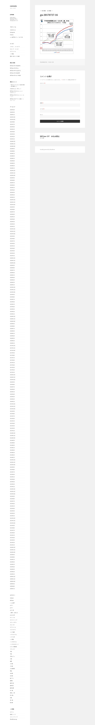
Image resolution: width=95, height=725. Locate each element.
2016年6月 (12, 389)
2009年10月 (12, 581)
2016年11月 (12, 377)
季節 (11, 671)
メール (42, 109)
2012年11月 (12, 491)
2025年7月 (12, 124)
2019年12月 (12, 287)
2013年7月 (12, 472)
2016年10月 (12, 379)
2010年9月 (12, 554)
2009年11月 (12, 579)
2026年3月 (12, 112)
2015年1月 (12, 430)
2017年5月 (12, 362)
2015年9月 (12, 411)
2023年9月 (12, 177)
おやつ (11, 605)
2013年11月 (12, 462)
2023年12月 (12, 170)
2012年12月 (12, 489)
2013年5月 (12, 477)
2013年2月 (12, 484)
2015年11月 (12, 406)
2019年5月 (12, 304)
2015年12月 (12, 404)
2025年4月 (12, 131)
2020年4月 (12, 277)
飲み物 (11, 702)
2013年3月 (12, 481)
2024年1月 (12, 168)
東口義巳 (13, 86)
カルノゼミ (12, 624)
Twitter (12, 34)
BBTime (12, 600)
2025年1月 (12, 139)
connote (13, 6)
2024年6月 (12, 156)
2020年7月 (12, 270)
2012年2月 (12, 513)
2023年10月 (12, 175)
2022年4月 (12, 219)
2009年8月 (12, 586)
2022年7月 (12, 212)
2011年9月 (12, 525)
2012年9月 (12, 496)
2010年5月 (12, 564)
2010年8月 (12, 557)
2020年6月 (12, 272)
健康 (11, 661)
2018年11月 (12, 319)
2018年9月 (12, 323)
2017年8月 (12, 355)
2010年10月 (12, 552)
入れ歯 (11, 663)
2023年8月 (12, 180)
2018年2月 (12, 340)
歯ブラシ (12, 678)
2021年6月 (12, 243)
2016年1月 (12, 401)
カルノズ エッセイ (14, 49)
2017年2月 (12, 370)
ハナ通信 (12, 54)
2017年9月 (12, 353)
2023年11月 (12, 173)
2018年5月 (12, 333)
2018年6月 (12, 331)
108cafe (12, 598)
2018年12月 (12, 316)
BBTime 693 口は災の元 (15, 70)
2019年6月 (12, 301)
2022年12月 (12, 199)
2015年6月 (12, 418)
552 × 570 (51, 62)
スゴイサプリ (13, 629)
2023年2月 (12, 195)
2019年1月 (12, 314)
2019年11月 (12, 289)
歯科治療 (12, 688)
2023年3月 (12, 192)
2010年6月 (12, 562)
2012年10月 (12, 494)
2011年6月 (12, 532)
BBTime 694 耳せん (14, 68)
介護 (11, 658)
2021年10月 (12, 233)
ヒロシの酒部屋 (13, 646)
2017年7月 (12, 357)
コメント (42, 83)
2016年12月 (12, 374)
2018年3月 (12, 338)
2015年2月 (12, 428)
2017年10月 (12, 350)
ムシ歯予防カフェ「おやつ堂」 (17, 37)
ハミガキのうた (13, 641)
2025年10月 (12, 119)
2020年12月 (12, 258)
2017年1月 (12, 372)
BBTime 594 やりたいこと (16, 91)
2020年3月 (12, 280)
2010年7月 (12, 559)
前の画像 (44, 10)
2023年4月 (12, 190)
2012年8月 (12, 498)
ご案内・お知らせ (14, 612)
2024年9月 (12, 148)
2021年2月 (12, 253)
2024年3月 (12, 163)
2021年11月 (12, 231)
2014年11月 (12, 435)
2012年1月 (12, 515)
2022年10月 (12, 204)
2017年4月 (12, 365)
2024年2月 (12, 165)
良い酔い (12, 695)
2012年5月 (12, 506)
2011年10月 (12, 523)
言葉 (11, 697)
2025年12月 (12, 117)
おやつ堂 (12, 610)
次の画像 (49, 10)
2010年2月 (12, 571)
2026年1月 (12, 114)
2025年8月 (12, 122)
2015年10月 (12, 408)
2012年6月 (12, 503)
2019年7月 (12, 299)
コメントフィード (14, 717)
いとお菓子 (12, 603)
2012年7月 (12, 501)
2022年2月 (12, 224)
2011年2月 (12, 542)
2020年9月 (12, 265)
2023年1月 (12, 197)
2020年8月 (12, 267)
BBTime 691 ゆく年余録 (15, 75)
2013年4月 (12, 479)
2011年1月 (12, 545)
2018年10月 (12, 321)
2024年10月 (12, 146)
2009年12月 (12, 576)
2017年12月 (12, 345)
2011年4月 (12, 537)
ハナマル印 (12, 637)
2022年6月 (12, 214)
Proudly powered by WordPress (47, 149)
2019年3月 (12, 309)
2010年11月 (12, 549)
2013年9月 (12, 467)
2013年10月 (12, 464)
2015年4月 (12, 423)
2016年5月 (12, 391)
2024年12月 (12, 141)
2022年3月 (12, 221)
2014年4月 (12, 450)
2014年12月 (12, 433)
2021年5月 (12, 246)
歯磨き (11, 680)
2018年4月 (12, 336)
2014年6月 (12, 445)
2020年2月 (12, 282)
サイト (41, 114)
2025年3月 (12, 134)
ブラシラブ (12, 649)
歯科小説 (12, 683)
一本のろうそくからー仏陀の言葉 (17, 84)
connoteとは (13, 30)
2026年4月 (12, 109)
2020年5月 (12, 275)
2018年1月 (12, 343)
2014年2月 (12, 455)
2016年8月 (12, 384)
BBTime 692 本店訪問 (15, 73)
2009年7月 (12, 588)
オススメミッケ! (13, 620)
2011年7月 (12, 530)
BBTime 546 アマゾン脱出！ (16, 99)
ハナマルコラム (13, 634)
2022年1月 (12, 226)
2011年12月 (12, 518)
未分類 (11, 673)
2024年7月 (12, 153)
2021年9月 (12, 236)
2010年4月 (12, 566)
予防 (11, 651)
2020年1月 (12, 284)
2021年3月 (12, 250)
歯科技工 (12, 685)
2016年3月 (12, 396)
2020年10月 (12, 263)
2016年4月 (12, 394)
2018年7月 (12, 328)
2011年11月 (12, 520)
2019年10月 (12, 292)
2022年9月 (12, 207)
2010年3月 (12, 569)
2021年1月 (12, 255)
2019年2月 (12, 311)
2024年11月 (12, 143)
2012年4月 (12, 508)
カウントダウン (13, 622)
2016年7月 (12, 387)
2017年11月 (12, 348)
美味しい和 (12, 693)
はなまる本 (12, 615)
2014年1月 (12, 457)
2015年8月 (12, 413)
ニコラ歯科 (12, 632)
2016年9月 (12, 382)
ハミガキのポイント (14, 644)
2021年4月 (12, 248)
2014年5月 (12, 447)
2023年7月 (12, 182)
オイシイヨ (12, 617)
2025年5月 (12, 129)
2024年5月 (12, 158)
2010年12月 (12, 547)
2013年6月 (12, 474)
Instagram (12, 32)
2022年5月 (12, 216)
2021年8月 (12, 238)
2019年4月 (12, 306)
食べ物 (11, 700)
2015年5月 (12, 421)
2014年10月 (12, 438)
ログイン (12, 712)
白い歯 (11, 690)
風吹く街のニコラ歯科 (15, 56)
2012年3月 (12, 511)
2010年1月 (12, 574)
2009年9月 (12, 583)
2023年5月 (12, 187)
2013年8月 (12, 469)
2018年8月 (12, 326)
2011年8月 (12, 528)
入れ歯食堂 (12, 668)
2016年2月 (12, 399)
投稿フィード (13, 714)
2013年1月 (12, 486)
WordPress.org (13, 719)
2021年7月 (12, 241)
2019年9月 (12, 294)
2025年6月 (12, 126)
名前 (41, 103)
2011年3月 (12, 540)
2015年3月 (12, 425)
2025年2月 (12, 136)
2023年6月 (12, 185)
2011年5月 (12, 535)
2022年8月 (12, 209)
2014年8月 (12, 442)
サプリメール (13, 51)
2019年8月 (12, 297)
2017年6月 (12, 360)
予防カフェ (12, 656)
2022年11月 (12, 202)
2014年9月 (12, 440)
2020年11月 (12, 260)
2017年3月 (12, 367)
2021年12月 (12, 229)
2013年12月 (12, 460)
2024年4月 (12, 160)
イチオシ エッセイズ (15, 46)
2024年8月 (12, 151)
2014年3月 (12, 452)
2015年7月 (12, 416)
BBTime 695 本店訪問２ (15, 65)
